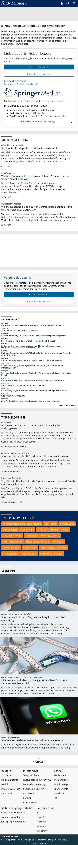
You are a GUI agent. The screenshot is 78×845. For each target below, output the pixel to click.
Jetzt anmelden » (39, 66)
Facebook (41, 821)
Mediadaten (60, 775)
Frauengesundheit (59, 529)
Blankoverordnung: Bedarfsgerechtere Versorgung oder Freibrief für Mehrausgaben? (32, 366)
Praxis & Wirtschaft (10, 788)
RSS (56, 797)
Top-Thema (50, 523)
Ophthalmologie (11, 547)
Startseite (6, 775)
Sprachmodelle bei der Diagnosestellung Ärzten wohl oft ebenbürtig (33, 619)
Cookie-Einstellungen (33, 788)
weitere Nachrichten (68, 406)
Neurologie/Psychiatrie (37, 541)
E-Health (42, 529)
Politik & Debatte (9, 779)
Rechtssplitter (10, 553)
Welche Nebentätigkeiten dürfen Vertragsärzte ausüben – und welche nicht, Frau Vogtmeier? (36, 208)
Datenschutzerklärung (34, 784)
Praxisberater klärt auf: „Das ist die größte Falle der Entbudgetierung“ (33, 380)
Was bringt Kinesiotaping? (13, 396)
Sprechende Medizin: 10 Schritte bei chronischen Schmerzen (28, 341)
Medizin (5, 784)
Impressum (29, 793)
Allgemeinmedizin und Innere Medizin (22, 523)
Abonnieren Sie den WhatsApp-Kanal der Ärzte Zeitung (32, 740)
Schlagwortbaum (31, 775)
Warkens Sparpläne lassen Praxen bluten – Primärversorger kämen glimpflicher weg (35, 177)
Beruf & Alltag (67, 523)
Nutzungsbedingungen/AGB (37, 779)
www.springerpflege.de (12, 817)
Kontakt (27, 797)
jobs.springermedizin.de (13, 821)
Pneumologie (30, 547)
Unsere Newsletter (16, 518)
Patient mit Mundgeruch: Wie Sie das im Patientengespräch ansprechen (34, 336)
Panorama (6, 793)
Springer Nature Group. (57, 839)
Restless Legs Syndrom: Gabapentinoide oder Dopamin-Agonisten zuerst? (34, 390)
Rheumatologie (28, 553)
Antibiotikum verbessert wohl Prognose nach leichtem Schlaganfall (31, 360)
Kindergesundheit (50, 535)
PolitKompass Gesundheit (54, 547)
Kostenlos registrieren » (39, 74)
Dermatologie (10, 529)
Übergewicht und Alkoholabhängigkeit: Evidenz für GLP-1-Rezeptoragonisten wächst (34, 682)
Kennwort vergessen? (15, 80)
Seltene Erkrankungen (51, 553)
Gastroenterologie (12, 535)
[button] (74, 3)
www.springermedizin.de (13, 812)
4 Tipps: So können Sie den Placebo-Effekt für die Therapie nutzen (31, 325)
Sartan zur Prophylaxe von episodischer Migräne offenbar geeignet (31, 346)
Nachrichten (9, 319)
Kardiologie (31, 535)
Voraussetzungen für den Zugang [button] (46, 121)
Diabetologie (27, 529)
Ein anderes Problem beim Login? (21, 84)
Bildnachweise (30, 802)
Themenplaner (61, 779)
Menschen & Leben (12, 541)
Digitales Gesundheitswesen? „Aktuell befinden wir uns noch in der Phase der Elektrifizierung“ (36, 354)
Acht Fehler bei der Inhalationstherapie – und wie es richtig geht (30, 401)
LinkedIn (41, 817)
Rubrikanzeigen (61, 784)
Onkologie (58, 541)
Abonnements (61, 788)
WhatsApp (42, 826)
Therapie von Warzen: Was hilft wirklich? (19, 330)
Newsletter (59, 793)
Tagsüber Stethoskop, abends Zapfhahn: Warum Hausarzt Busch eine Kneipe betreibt (36, 374)
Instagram (42, 830)
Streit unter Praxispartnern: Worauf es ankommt (29, 148)
